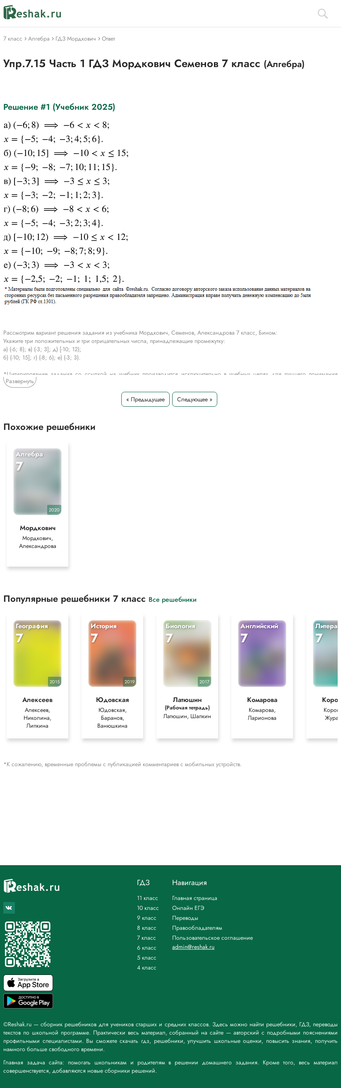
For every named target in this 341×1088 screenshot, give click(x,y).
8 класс (146, 928)
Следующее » (194, 399)
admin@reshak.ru (193, 947)
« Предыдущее (145, 399)
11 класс (147, 898)
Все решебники (173, 604)
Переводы (185, 918)
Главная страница (194, 898)
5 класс (146, 957)
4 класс (146, 967)
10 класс (148, 908)
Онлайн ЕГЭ (188, 908)
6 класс (146, 947)
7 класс (146, 938)
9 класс (146, 918)
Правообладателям (197, 928)
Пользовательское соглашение (212, 938)
